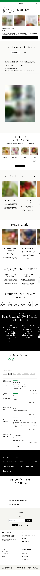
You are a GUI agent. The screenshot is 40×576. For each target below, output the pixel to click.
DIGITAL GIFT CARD (25, 541)
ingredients (25, 373)
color (5, 373)
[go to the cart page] (38, 3)
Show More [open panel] (19, 75)
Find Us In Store (25, 559)
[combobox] (19, 370)
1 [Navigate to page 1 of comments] (18, 446)
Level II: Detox (25, 536)
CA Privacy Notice (24, 568)
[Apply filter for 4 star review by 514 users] (12, 363)
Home (3, 7)
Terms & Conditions (35, 568)
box (14, 373)
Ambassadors (5, 553)
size (10, 373)
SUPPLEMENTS (25, 538)
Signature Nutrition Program (28, 535)
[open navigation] (1, 3)
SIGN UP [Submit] (28, 520)
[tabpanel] (20, 91)
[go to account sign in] (36, 3)
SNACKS (23, 539)
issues (19, 373)
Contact (23, 554)
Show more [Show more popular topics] (5, 376)
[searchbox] (9, 370)
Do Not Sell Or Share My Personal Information (7, 568)
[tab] (15, 52)
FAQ (22, 551)
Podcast (3, 556)
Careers (23, 557)
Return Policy (25, 553)
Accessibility (19, 567)
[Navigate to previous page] (17, 446)
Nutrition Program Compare (11, 7)
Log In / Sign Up (25, 556)
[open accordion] (20, 457)
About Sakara (5, 551)
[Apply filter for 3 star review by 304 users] (12, 364)
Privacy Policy (29, 568)
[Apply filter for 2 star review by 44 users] (12, 365)
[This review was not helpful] (35, 390)
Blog (3, 554)
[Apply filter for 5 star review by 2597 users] (12, 362)
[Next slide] (39, 200)
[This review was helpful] (33, 390)
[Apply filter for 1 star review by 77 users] (12, 366)
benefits (33, 373)
